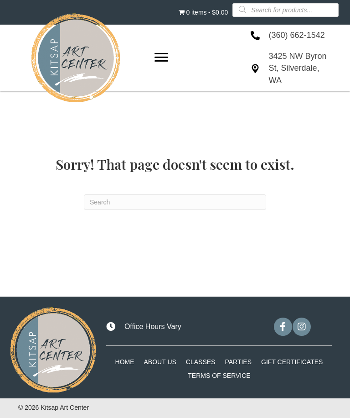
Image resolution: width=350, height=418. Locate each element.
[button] (283, 327)
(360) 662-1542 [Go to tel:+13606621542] (297, 35)
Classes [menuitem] (201, 362)
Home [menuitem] (124, 362)
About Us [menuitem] (160, 362)
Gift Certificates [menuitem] (292, 362)
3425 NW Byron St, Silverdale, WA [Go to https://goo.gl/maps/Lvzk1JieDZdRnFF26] (298, 68)
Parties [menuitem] (238, 362)
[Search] (175, 202)
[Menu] (161, 57)
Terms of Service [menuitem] (219, 375)
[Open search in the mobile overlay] (285, 9)
